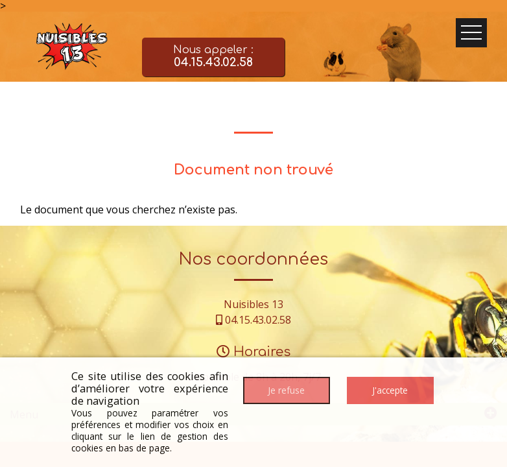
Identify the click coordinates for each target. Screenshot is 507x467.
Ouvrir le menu (471, 32)
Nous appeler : (213, 57)
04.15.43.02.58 (258, 320)
